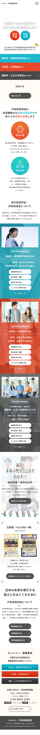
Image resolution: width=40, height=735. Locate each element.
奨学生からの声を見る (19, 509)
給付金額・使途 (16, 439)
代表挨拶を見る (16, 642)
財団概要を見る (16, 635)
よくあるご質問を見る (19, 296)
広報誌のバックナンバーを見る (19, 584)
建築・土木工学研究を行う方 (20, 681)
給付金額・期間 (16, 285)
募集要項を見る (16, 280)
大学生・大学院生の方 (20, 674)
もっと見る (18, 302)
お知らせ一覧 (15, 104)
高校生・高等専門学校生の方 (20, 667)
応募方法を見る (16, 291)
